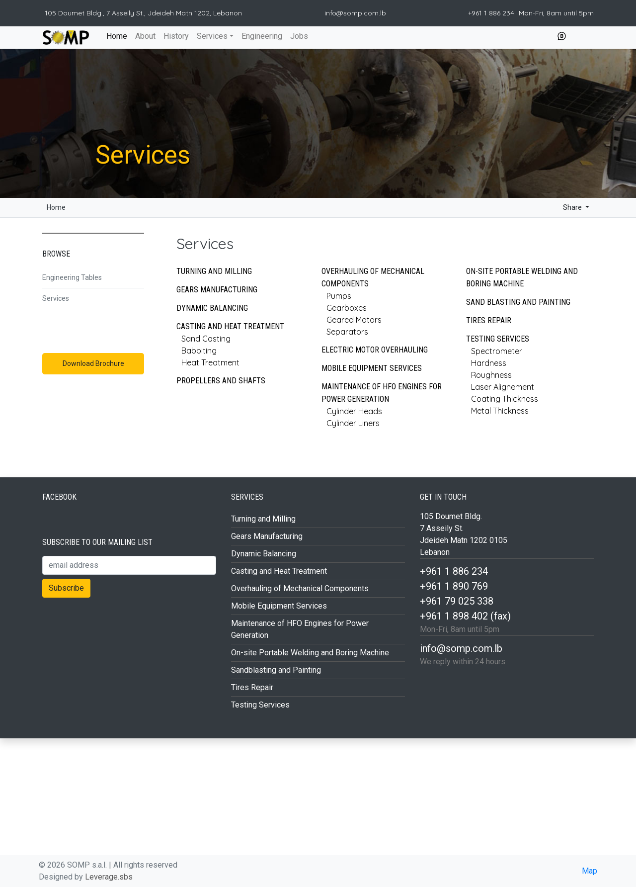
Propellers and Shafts (220, 380)
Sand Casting (206, 339)
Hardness (488, 363)
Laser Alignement (502, 387)
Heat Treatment (210, 362)
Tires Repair (488, 320)
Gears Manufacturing (216, 289)
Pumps (338, 296)
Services (212, 36)
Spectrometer (496, 351)
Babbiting (199, 350)
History (176, 36)
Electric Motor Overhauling (374, 350)
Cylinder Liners (353, 423)
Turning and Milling (214, 271)
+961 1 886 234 (492, 12)
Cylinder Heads (354, 411)
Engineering (261, 36)
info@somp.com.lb (355, 12)
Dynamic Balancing (212, 308)
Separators (347, 332)
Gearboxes (346, 308)
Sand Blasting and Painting (518, 302)
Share (564, 207)
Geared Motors (354, 320)
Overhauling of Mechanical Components (300, 588)
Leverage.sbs (109, 877)
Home (116, 35)
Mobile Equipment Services (371, 368)
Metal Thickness (500, 411)
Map (589, 871)
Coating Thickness (504, 399)
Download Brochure (93, 363)
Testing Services (497, 339)
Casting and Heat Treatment (230, 326)
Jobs (299, 36)
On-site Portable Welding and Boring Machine (522, 277)
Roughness (491, 375)
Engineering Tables (72, 277)
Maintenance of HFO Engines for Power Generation (381, 393)
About (145, 36)
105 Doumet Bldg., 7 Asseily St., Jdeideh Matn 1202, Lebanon (143, 12)
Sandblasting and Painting (276, 670)
